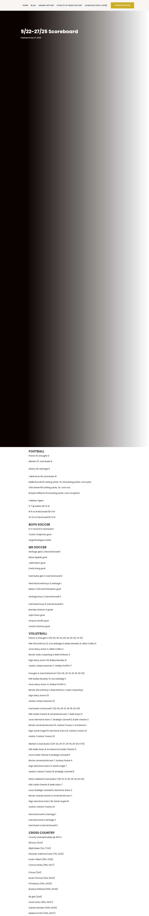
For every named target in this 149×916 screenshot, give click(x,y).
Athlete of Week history (69, 5)
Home (25, 5)
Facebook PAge (122, 5)
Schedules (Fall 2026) (96, 5)
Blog (33, 5)
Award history (46, 5)
